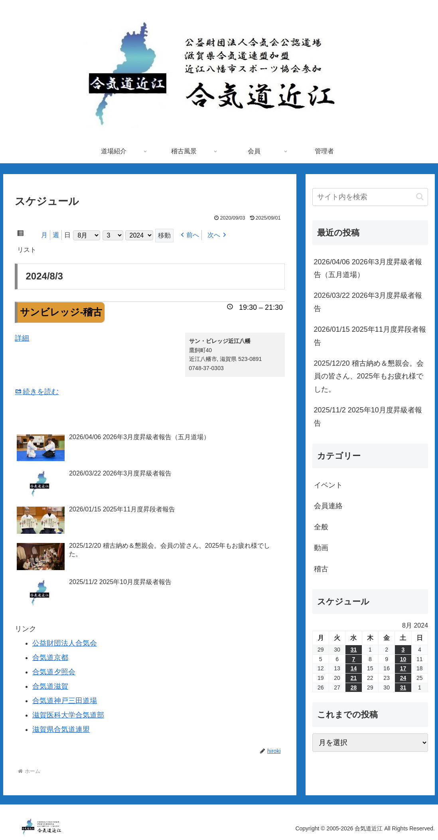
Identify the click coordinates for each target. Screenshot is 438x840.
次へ (213, 235)
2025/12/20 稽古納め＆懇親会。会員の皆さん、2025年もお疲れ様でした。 (369, 376)
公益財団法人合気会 (64, 643)
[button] (420, 196)
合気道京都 (50, 658)
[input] (370, 197)
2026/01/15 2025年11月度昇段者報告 (370, 335)
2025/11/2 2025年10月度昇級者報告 (368, 416)
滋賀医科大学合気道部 (68, 715)
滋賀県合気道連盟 (61, 729)
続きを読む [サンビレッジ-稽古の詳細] (41, 392)
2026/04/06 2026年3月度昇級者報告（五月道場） (368, 268)
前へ (192, 235)
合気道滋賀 (50, 686)
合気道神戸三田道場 (64, 701)
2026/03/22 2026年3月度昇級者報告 (368, 301)
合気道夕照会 (53, 672)
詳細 (22, 338)
